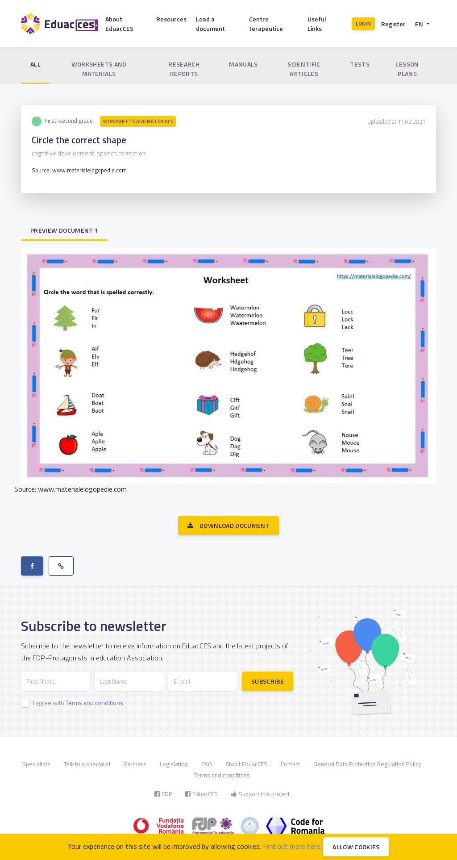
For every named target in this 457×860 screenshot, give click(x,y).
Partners (135, 764)
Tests (360, 64)
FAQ (206, 764)
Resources (171, 19)
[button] (422, 24)
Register (393, 24)
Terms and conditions (222, 775)
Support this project (260, 793)
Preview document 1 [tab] (64, 230)
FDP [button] (163, 793)
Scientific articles (303, 68)
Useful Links (316, 23)
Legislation (174, 764)
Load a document (210, 23)
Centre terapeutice (266, 23)
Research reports (183, 68)
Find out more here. (292, 846)
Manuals (243, 64)
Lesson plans (407, 68)
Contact (290, 764)
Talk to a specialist (87, 764)
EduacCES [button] (201, 793)
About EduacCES (119, 23)
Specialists (36, 764)
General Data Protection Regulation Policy (367, 764)
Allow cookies (356, 847)
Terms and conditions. (95, 702)
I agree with (79, 702)
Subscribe (267, 681)
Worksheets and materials (99, 68)
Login (363, 23)
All (35, 64)
